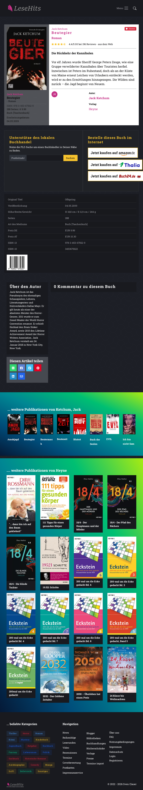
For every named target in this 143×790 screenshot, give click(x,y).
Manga (48, 765)
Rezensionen (70, 752)
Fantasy (13, 752)
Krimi (12, 739)
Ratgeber (32, 746)
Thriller (13, 733)
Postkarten (68, 767)
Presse (90, 758)
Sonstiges (43, 771)
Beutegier (29, 439)
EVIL (109, 439)
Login (112, 756)
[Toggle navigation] (123, 8)
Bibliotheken (93, 738)
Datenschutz (116, 752)
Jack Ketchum (99, 98)
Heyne (93, 109)
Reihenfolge (69, 737)
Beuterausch (46, 441)
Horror (130, 29)
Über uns (114, 732)
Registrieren (116, 760)
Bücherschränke (95, 748)
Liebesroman (30, 752)
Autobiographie (17, 765)
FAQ (111, 737)
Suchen (70, 158)
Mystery (25, 739)
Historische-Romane (35, 758)
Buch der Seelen (95, 441)
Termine (67, 757)
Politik (46, 752)
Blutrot (77, 439)
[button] (133, 8)
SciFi (11, 771)
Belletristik (26, 771)
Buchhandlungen (96, 743)
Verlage (90, 753)
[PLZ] (44, 158)
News (66, 732)
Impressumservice (73, 772)
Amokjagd (13, 439)
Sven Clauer (129, 784)
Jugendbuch (15, 746)
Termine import (95, 763)
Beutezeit (62, 439)
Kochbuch (48, 746)
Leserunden (69, 742)
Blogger (90, 733)
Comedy (35, 765)
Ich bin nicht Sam (128, 441)
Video (66, 747)
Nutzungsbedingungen (121, 742)
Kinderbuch (42, 739)
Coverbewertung (72, 762)
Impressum (115, 747)
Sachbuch (14, 758)
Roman (39, 733)
